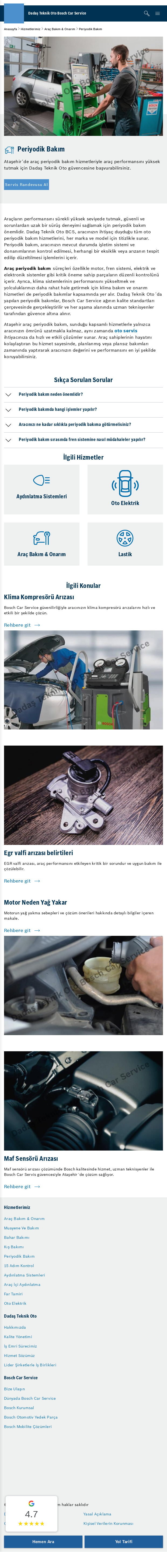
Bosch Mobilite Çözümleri (28, 1426)
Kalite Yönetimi (18, 1336)
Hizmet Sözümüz (19, 1355)
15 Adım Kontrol (19, 1265)
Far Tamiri (13, 1294)
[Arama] (146, 13)
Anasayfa (10, 29)
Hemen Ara (43, 1541)
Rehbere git (17, 625)
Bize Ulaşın (14, 1389)
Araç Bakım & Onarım (59, 29)
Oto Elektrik (15, 1303)
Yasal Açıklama (98, 1514)
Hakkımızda (15, 1327)
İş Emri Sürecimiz (20, 1346)
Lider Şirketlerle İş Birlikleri (30, 1365)
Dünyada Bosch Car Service (30, 1398)
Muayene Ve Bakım (21, 1228)
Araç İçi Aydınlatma (22, 1284)
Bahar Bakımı (16, 1237)
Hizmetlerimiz (30, 29)
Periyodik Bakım (19, 1256)
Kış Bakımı (14, 1246)
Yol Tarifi (124, 1541)
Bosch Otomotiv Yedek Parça (31, 1417)
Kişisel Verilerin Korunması (108, 1523)
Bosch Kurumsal (19, 1407)
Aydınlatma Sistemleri (24, 1275)
